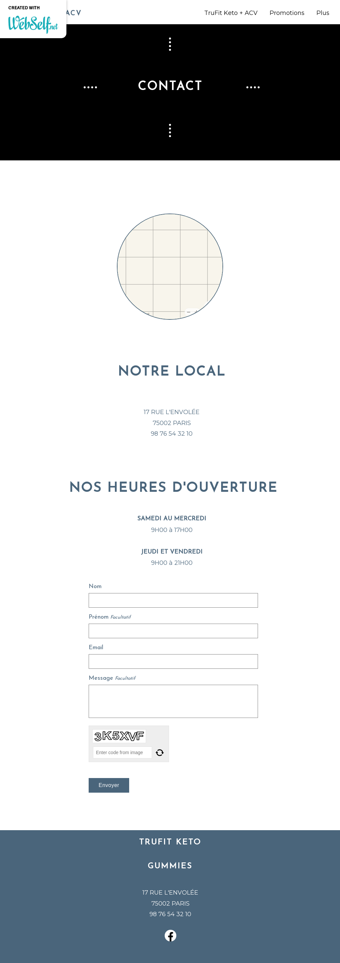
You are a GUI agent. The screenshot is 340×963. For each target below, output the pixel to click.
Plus (322, 13)
